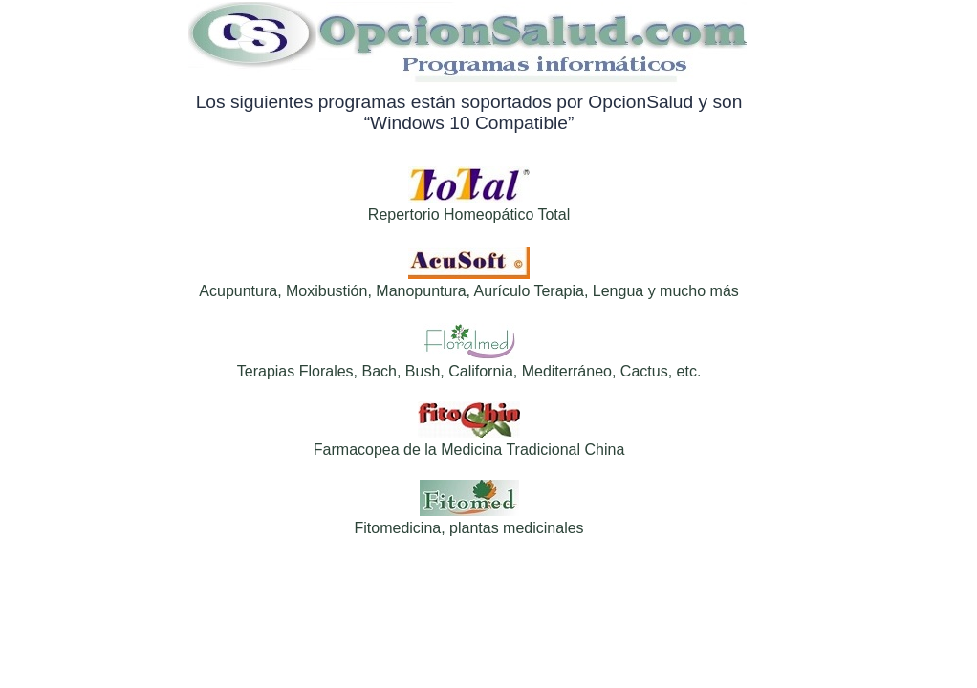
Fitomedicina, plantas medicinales (468, 528)
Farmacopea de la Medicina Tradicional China (469, 449)
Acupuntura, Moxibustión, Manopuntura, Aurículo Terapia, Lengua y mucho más (468, 291)
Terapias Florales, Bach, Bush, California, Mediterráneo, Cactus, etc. (469, 371)
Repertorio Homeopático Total (469, 214)
